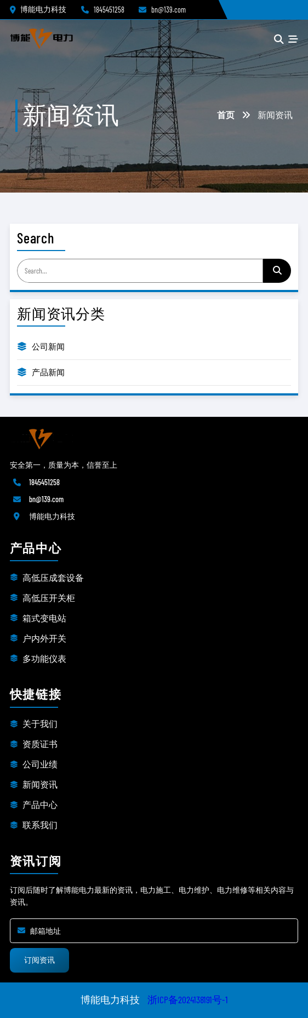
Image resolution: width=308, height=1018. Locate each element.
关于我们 (40, 723)
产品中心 (40, 804)
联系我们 (40, 824)
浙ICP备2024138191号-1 (187, 999)
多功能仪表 (44, 658)
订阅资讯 (39, 959)
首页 (226, 114)
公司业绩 (40, 764)
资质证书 (40, 743)
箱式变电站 (44, 618)
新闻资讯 (40, 784)
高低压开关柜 (48, 597)
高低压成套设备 (53, 577)
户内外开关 (44, 638)
